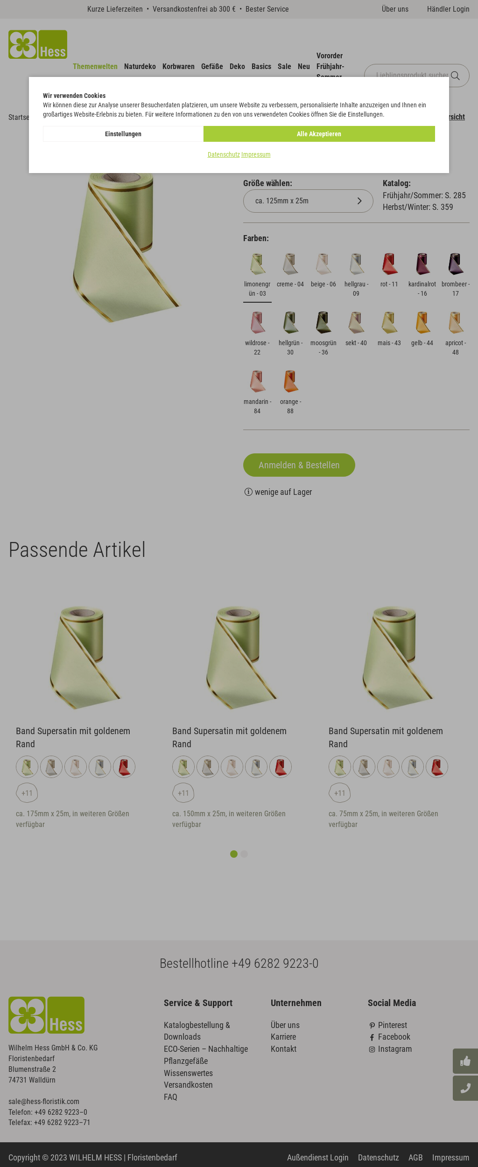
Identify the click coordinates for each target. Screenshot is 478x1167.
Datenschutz (224, 154)
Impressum (256, 154)
